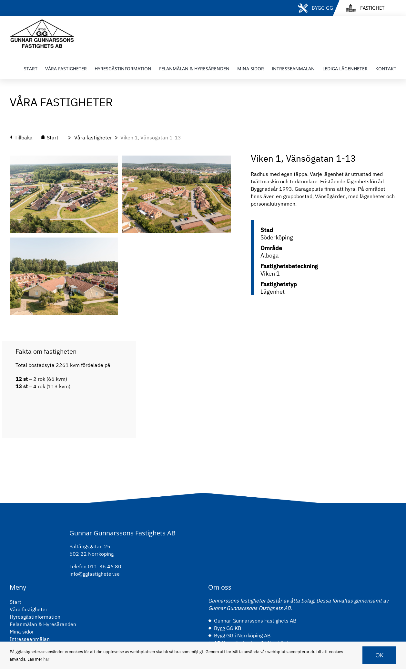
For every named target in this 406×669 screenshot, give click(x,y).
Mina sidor (22, 631)
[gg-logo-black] (42, 21)
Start (15, 602)
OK (379, 655)
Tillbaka (24, 137)
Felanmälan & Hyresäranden (43, 624)
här (46, 659)
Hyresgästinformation (35, 616)
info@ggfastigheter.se (94, 574)
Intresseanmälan (30, 639)
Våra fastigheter (93, 137)
